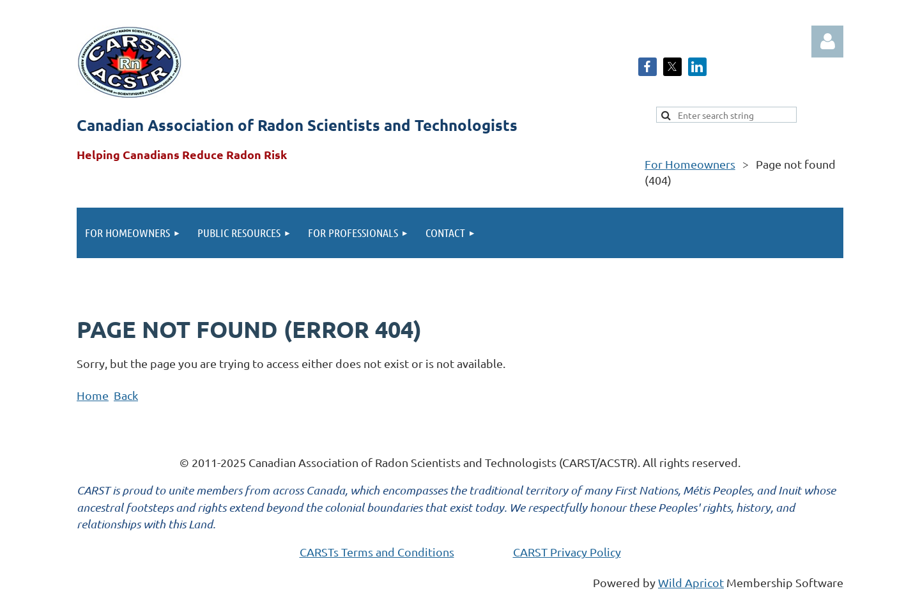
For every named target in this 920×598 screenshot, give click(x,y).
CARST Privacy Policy (567, 551)
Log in (827, 41)
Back (126, 395)
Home (93, 395)
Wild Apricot (691, 582)
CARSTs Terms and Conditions (377, 551)
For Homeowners (690, 164)
